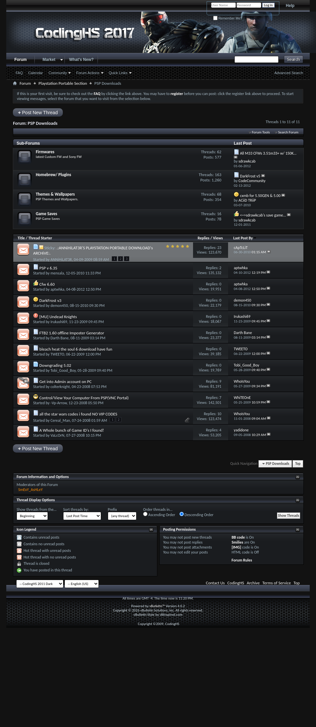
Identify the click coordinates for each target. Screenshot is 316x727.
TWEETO (57, 354)
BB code (238, 537)
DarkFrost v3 (50, 300)
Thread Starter (40, 238)
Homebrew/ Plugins (53, 174)
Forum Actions (87, 73)
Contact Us (215, 582)
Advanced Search (288, 73)
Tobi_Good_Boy (63, 370)
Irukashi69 (59, 321)
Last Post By (245, 238)
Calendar (35, 73)
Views (218, 238)
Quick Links (118, 73)
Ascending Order (159, 514)
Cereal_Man (60, 420)
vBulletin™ (157, 606)
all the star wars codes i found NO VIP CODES (78, 414)
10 (219, 414)
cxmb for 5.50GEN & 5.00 (260, 195)
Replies (204, 238)
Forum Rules (242, 560)
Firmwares (45, 151)
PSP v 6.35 (48, 268)
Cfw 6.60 (47, 284)
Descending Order (196, 514)
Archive (253, 582)
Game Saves (46, 213)
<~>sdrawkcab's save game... (263, 215)
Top (297, 463)
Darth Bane (60, 338)
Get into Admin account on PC (65, 381)
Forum (20, 59)
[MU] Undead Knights (58, 316)
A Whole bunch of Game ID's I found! (71, 430)
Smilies (237, 542)
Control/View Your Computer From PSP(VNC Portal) (84, 397)
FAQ (19, 73)
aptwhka (57, 289)
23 (219, 247)
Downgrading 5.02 (55, 365)
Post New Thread (38, 112)
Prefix (112, 509)
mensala (57, 273)
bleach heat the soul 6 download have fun (75, 349)
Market (49, 59)
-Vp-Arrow (59, 403)
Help (290, 5)
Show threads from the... (37, 509)
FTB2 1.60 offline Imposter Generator (71, 332)
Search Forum (288, 132)
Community (58, 73)
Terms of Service (276, 582)
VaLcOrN (57, 435)
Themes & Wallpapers (55, 194)
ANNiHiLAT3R (61, 259)
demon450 (59, 305)
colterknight (60, 386)
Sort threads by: (76, 509)
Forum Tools (261, 132)
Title (21, 238)
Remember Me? (227, 18)
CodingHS (235, 582)
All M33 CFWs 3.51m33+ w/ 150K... (268, 153)
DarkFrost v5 (250, 176)
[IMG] (236, 547)
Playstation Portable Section (63, 83)
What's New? (81, 59)
